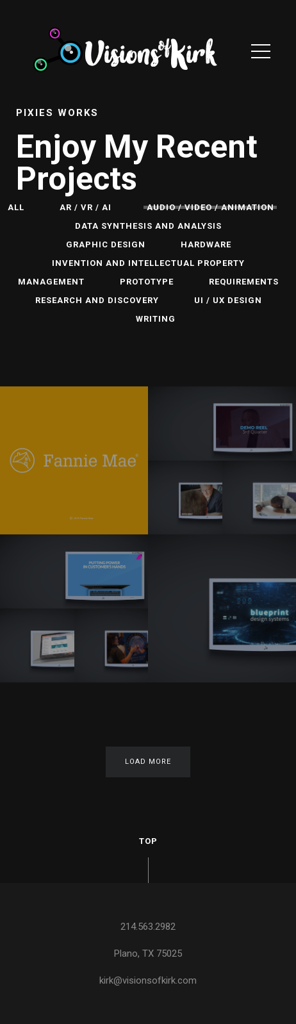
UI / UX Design (228, 300)
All (16, 207)
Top (148, 841)
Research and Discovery (97, 300)
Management (51, 281)
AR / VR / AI (85, 207)
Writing (156, 319)
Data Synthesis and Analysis (148, 226)
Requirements (244, 281)
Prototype (147, 281)
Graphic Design (105, 244)
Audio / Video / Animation (210, 207)
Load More (148, 761)
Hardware (206, 244)
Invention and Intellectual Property (148, 263)
